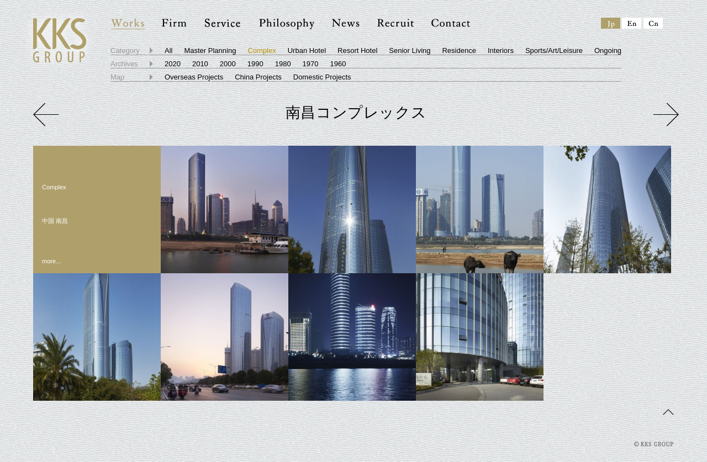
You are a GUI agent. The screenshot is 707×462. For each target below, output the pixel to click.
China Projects (258, 77)
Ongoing (607, 50)
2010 (200, 64)
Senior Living (409, 50)
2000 (228, 64)
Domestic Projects (322, 77)
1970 (311, 64)
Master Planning (210, 50)
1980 (283, 64)
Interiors (501, 50)
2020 (173, 64)
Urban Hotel (307, 50)
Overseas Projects (194, 77)
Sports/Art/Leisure (554, 50)
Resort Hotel (357, 50)
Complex (261, 50)
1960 (338, 64)
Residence (459, 50)
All (168, 50)
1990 (255, 64)
